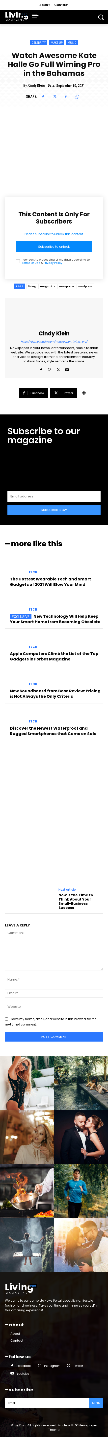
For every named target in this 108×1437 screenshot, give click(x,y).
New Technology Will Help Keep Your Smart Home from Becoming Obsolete (55, 619)
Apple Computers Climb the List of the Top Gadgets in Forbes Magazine (54, 656)
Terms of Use (31, 263)
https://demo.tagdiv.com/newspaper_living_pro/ (54, 342)
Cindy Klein (36, 85)
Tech (32, 572)
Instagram (52, 1366)
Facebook (24, 1366)
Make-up (56, 42)
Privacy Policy (53, 263)
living (32, 286)
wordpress (85, 286)
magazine (47, 286)
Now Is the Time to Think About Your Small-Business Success (75, 901)
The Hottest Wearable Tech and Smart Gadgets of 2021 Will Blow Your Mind (50, 581)
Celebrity (38, 42)
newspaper (66, 286)
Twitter (78, 1366)
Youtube (23, 1374)
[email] (54, 496)
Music (72, 42)
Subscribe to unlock (54, 246)
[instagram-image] (27, 1083)
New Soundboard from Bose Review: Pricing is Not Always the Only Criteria (55, 693)
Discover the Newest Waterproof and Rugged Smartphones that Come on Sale (53, 731)
